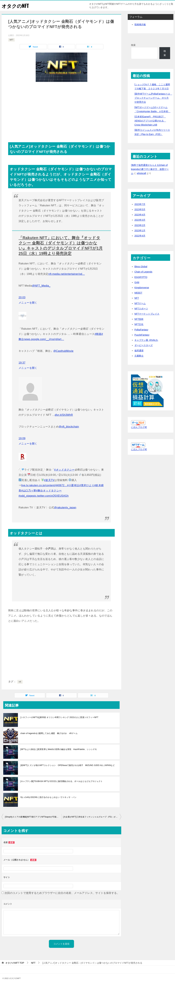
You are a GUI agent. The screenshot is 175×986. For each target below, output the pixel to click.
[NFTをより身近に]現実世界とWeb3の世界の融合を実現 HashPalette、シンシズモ (58, 749)
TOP (14, 963)
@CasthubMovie (63, 351)
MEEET (138, 292)
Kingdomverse (141, 287)
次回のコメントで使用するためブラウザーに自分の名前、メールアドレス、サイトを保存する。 (62, 893)
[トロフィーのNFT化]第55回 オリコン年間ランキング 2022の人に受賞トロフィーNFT (59, 717)
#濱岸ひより (86, 485)
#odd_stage (26, 495)
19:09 (22, 438)
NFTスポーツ (141, 308)
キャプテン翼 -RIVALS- (146, 340)
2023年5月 (139, 209)
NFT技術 (138, 319)
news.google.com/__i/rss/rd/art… (44, 339)
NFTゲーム (140, 303)
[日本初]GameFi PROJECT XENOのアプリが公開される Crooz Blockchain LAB (150, 120)
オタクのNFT (15, 5)
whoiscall (141, 173)
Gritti (136, 282)
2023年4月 (139, 214)
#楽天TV (49, 480)
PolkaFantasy (141, 329)
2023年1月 (139, 230)
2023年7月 (139, 204)
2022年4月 (139, 235)
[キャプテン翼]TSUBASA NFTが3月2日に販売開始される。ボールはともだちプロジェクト (61, 781)
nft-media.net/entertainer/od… (66, 274)
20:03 (22, 297)
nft (20, 682)
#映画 (98, 334)
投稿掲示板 (140, 24)
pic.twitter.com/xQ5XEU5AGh (51, 495)
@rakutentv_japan (65, 507)
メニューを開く (28, 302)
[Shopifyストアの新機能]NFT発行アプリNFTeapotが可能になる (33, 817)
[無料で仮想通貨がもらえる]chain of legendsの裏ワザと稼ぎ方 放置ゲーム (150, 169)
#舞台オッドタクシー (49, 490)
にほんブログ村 (139, 427)
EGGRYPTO (140, 277)
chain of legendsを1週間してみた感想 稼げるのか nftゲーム (49, 733)
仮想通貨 (139, 350)
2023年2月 (139, 225)
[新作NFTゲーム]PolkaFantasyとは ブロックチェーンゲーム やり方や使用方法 (153, 97)
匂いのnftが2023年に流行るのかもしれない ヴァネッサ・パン (48, 797)
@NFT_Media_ (41, 285)
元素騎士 (139, 355)
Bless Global (140, 266)
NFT (11, 40)
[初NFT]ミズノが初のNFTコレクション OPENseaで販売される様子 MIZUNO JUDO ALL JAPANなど (67, 765)
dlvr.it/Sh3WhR (64, 414)
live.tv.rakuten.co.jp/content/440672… (44, 485)
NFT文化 (138, 324)
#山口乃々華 (28, 490)
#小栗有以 (73, 485)
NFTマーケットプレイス (146, 314)
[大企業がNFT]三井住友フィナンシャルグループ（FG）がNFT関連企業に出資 (92, 817)
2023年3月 (139, 220)
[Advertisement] (61, 109)
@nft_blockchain (69, 426)
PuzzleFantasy (141, 335)
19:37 (22, 362)
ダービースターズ (143, 345)
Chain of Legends (143, 271)
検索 (133, 45)
